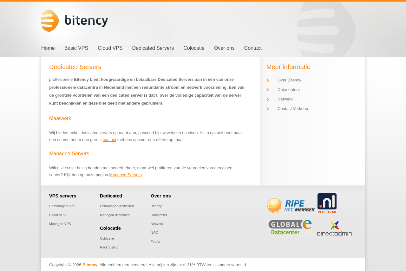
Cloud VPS (57, 215)
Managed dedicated (115, 215)
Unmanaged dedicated (117, 206)
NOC (154, 233)
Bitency (156, 206)
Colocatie (107, 238)
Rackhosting (109, 247)
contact (109, 139)
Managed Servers (125, 174)
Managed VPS (60, 224)
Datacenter (159, 215)
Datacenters (289, 89)
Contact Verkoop (293, 108)
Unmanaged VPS (62, 206)
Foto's (155, 241)
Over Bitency (289, 80)
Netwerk (285, 99)
